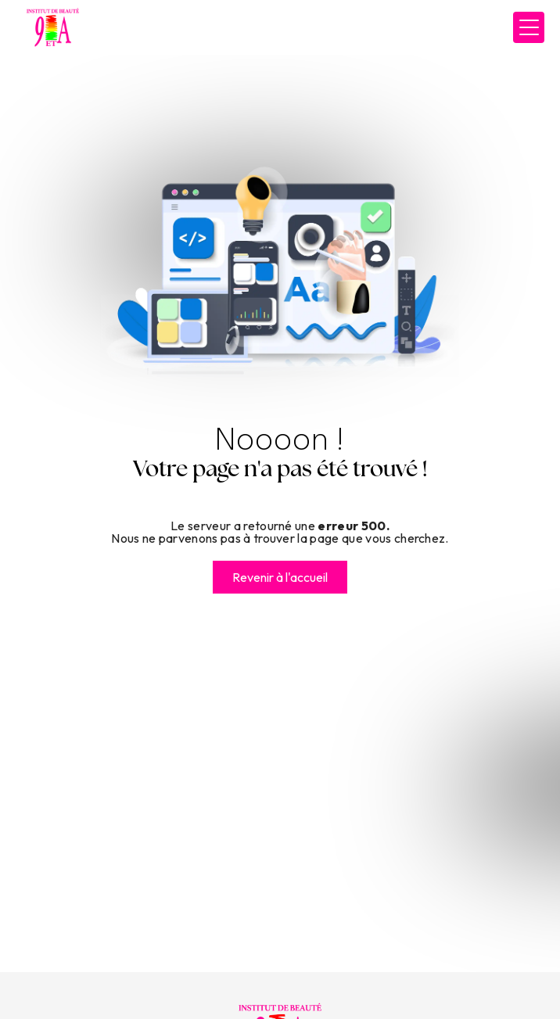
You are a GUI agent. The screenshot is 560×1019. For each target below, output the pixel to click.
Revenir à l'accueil (280, 577)
